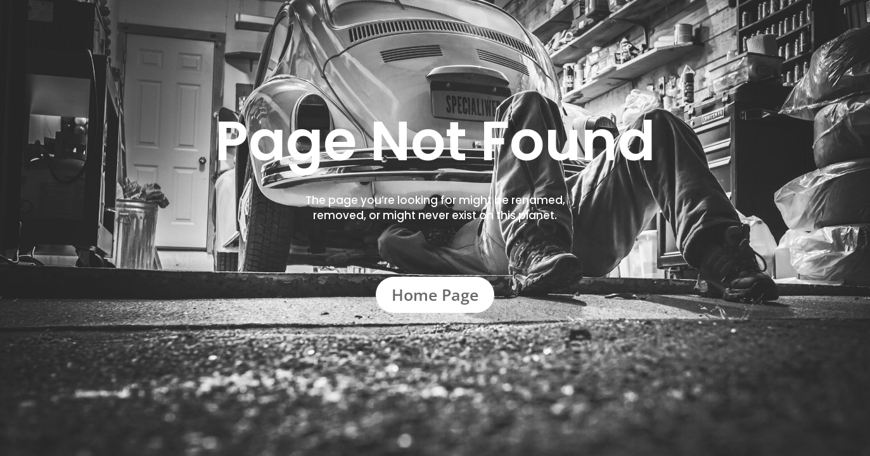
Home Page (435, 294)
